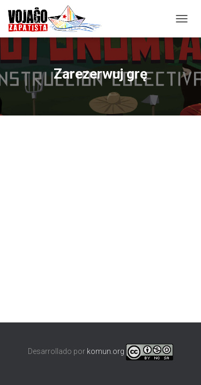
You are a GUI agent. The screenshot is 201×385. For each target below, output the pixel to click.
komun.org (105, 351)
